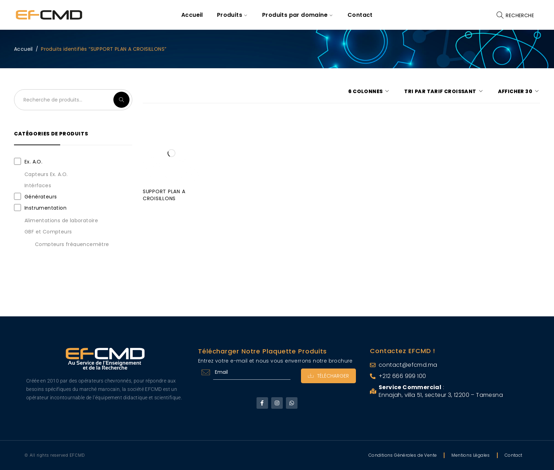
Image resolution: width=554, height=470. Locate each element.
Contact (514, 455)
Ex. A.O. (33, 161)
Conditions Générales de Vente (403, 455)
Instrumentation (45, 207)
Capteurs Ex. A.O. (46, 174)
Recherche (121, 100)
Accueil (23, 48)
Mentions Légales (470, 455)
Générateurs (40, 196)
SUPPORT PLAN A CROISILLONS (164, 195)
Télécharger (328, 375)
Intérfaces (37, 185)
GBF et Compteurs (48, 231)
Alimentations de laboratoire (61, 220)
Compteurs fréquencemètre (72, 244)
